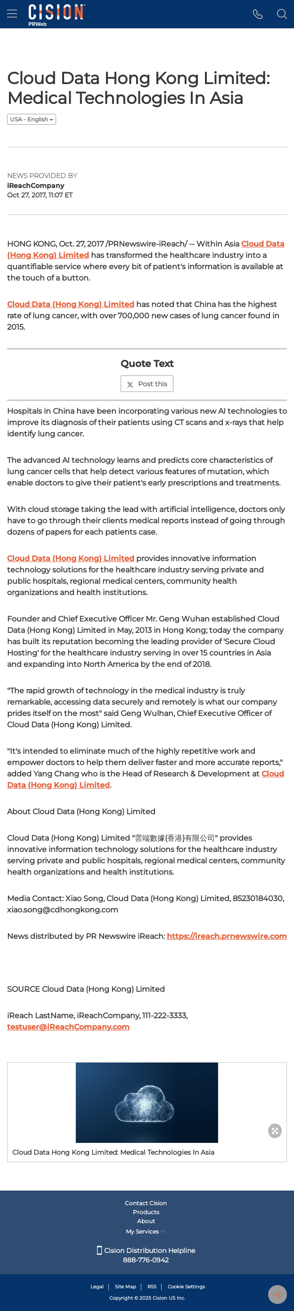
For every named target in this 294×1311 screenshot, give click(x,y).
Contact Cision (146, 1203)
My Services (146, 1231)
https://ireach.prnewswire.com (227, 936)
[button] (258, 14)
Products (146, 1212)
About (146, 1221)
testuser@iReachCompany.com (68, 1026)
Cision (160, 1298)
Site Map (125, 1287)
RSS (151, 1287)
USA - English (31, 119)
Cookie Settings (186, 1287)
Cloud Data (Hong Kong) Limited (70, 304)
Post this (147, 384)
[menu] (12, 14)
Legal (97, 1287)
